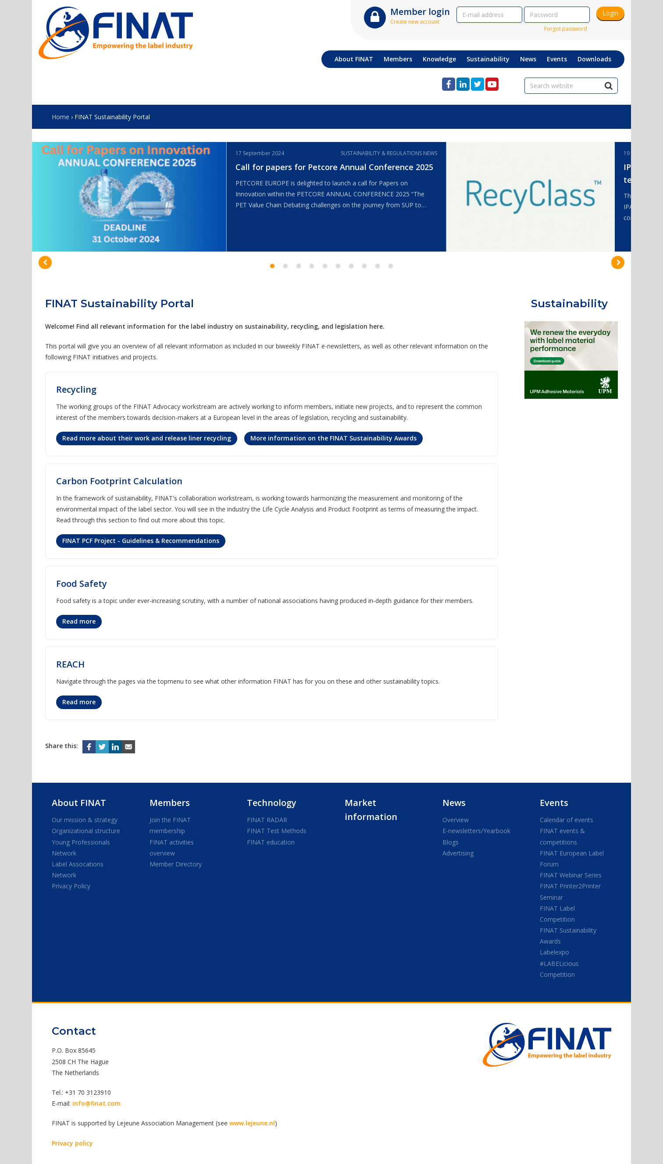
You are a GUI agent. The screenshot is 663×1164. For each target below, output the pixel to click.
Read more (79, 621)
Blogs (450, 842)
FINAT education (271, 842)
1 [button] (272, 266)
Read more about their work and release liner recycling (146, 438)
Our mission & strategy (85, 820)
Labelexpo (554, 952)
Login (610, 13)
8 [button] (364, 266)
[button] (45, 262)
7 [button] (351, 266)
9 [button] (377, 266)
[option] (239, 197)
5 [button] (325, 266)
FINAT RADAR (267, 820)
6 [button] (338, 266)
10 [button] (391, 266)
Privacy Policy (71, 886)
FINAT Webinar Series (571, 875)
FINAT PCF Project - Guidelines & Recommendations (140, 540)
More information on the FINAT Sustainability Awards (333, 438)
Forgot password (565, 28)
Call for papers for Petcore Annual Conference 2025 (334, 167)
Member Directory (176, 864)
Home (60, 117)
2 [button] (285, 266)
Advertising (458, 853)
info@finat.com (96, 1103)
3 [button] (298, 266)
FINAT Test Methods (277, 831)
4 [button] (312, 266)
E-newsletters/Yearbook (476, 831)
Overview (455, 820)
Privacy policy (72, 1143)
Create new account (414, 21)
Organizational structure (86, 831)
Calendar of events (566, 820)
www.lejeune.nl (252, 1123)
